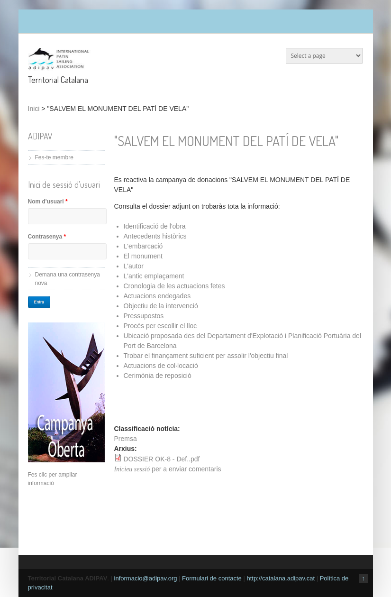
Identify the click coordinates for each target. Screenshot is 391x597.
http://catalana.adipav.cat (280, 578)
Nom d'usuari (48, 201)
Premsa (125, 438)
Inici (34, 108)
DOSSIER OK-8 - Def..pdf (161, 459)
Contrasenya (47, 236)
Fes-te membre (54, 157)
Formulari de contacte (212, 578)
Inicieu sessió (132, 469)
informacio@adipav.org (145, 578)
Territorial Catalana (58, 79)
